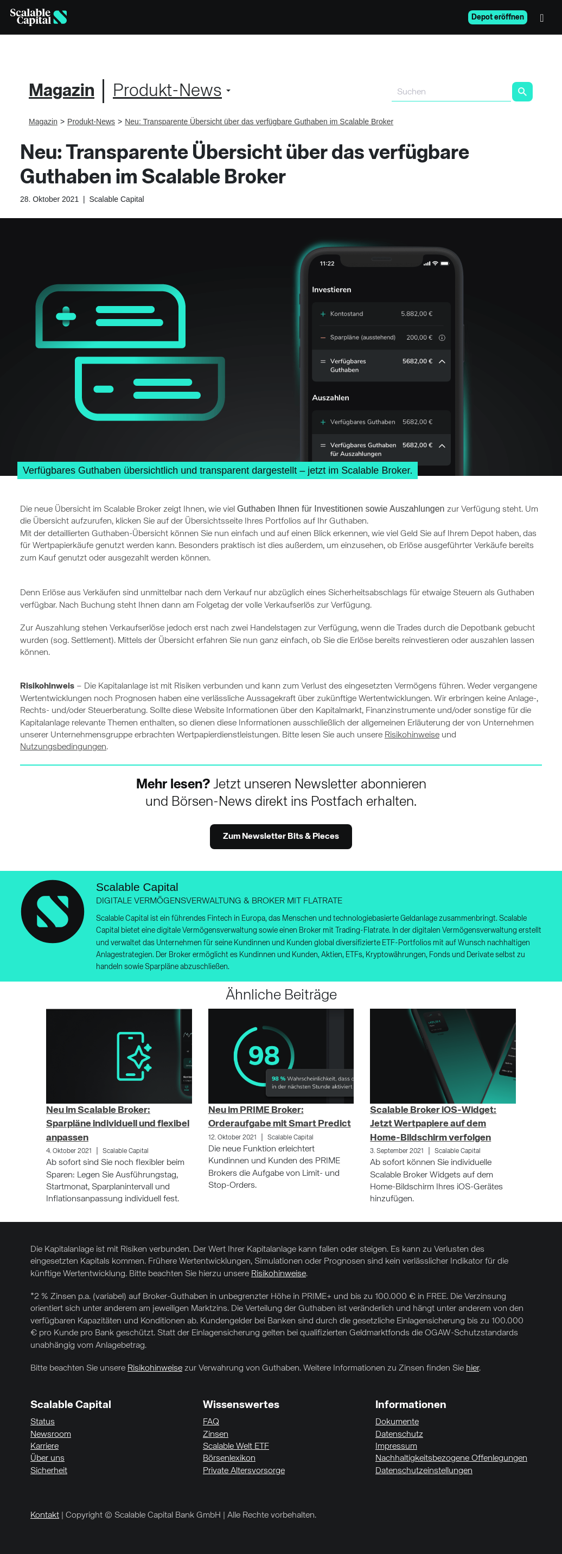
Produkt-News (167, 91)
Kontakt (44, 1515)
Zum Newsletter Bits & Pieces (281, 836)
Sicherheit (48, 1471)
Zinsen (215, 1434)
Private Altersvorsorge (244, 1471)
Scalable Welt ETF (236, 1446)
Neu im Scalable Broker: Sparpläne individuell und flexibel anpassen (117, 1123)
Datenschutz (399, 1434)
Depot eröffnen (497, 17)
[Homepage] (38, 17)
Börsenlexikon (229, 1458)
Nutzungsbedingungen (63, 747)
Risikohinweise (412, 735)
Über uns (47, 1458)
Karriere (44, 1446)
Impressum (396, 1446)
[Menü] (544, 17)
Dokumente (397, 1422)
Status (42, 1422)
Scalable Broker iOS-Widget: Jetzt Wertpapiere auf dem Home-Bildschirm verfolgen (433, 1123)
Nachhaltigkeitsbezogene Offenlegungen (451, 1458)
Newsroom (50, 1434)
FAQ (211, 1422)
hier (472, 1368)
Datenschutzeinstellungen (423, 1471)
